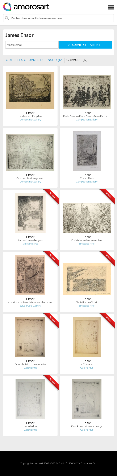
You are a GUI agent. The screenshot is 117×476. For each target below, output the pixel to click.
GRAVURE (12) (76, 60)
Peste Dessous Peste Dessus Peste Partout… (86, 116)
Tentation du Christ (86, 302)
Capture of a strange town (30, 178)
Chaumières (86, 178)
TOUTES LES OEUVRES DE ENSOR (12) (33, 60)
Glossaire (85, 463)
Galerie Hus (30, 367)
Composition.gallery (30, 119)
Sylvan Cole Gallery (30, 305)
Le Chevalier (86, 364)
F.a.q (94, 463)
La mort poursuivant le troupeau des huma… (30, 302)
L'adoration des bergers (30, 240)
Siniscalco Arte (30, 243)
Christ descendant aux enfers (86, 240)
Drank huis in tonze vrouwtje (30, 364)
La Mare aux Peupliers (30, 116)
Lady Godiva (30, 426)
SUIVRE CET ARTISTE (85, 44)
